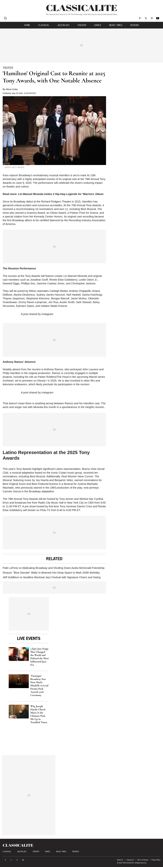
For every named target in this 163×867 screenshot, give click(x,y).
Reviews (134, 25)
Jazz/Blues (63, 25)
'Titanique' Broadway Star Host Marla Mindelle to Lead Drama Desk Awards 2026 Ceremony (39, 685)
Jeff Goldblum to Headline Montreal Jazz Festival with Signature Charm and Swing (51, 577)
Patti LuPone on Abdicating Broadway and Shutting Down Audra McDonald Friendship (54, 567)
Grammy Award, (37, 212)
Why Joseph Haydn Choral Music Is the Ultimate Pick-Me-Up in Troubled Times (38, 714)
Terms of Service (142, 860)
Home (27, 25)
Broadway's (25, 175)
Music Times (115, 25)
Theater (81, 25)
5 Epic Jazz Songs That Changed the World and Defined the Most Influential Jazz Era (39, 656)
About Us (120, 860)
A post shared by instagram (37, 314)
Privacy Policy (156, 860)
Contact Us (130, 860)
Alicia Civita (12, 89)
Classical (43, 25)
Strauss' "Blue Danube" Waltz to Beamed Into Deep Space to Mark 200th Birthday (51, 572)
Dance (97, 25)
